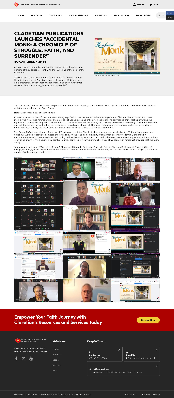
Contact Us (101, 15)
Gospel (55, 360)
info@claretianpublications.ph (141, 358)
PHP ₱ (169, 17)
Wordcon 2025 (143, 15)
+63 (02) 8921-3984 (98, 358)
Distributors (55, 15)
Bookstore (36, 15)
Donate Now (148, 320)
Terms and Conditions (150, 394)
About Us (57, 354)
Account (141, 4)
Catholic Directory (78, 15)
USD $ (170, 13)
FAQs (55, 370)
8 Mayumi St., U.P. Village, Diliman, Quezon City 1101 (117, 372)
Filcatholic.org (121, 15)
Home (21, 15)
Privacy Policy (130, 394)
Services (56, 365)
